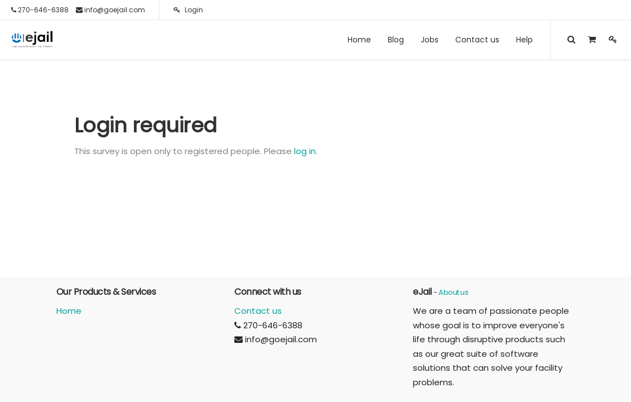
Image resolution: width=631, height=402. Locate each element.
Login (188, 10)
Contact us (258, 311)
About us (453, 292)
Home (68, 311)
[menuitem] (359, 40)
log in (305, 151)
